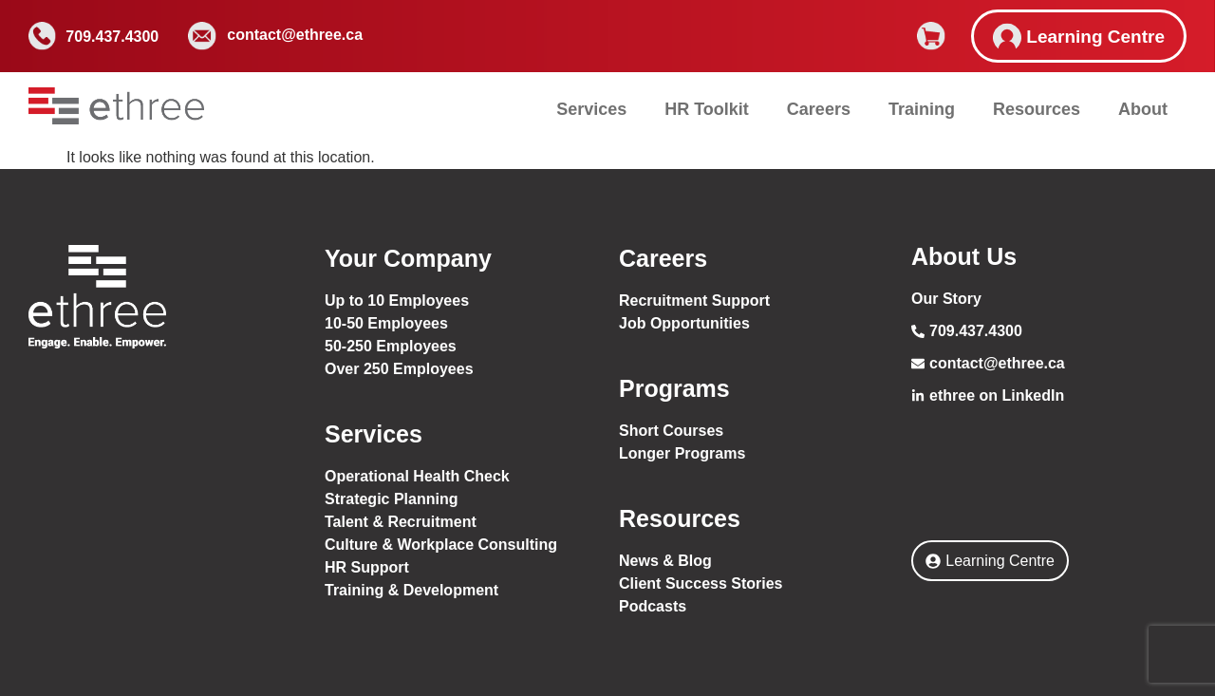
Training (921, 109)
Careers (818, 109)
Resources (1036, 109)
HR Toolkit (706, 109)
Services (591, 109)
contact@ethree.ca (295, 35)
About (1143, 109)
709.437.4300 (112, 36)
